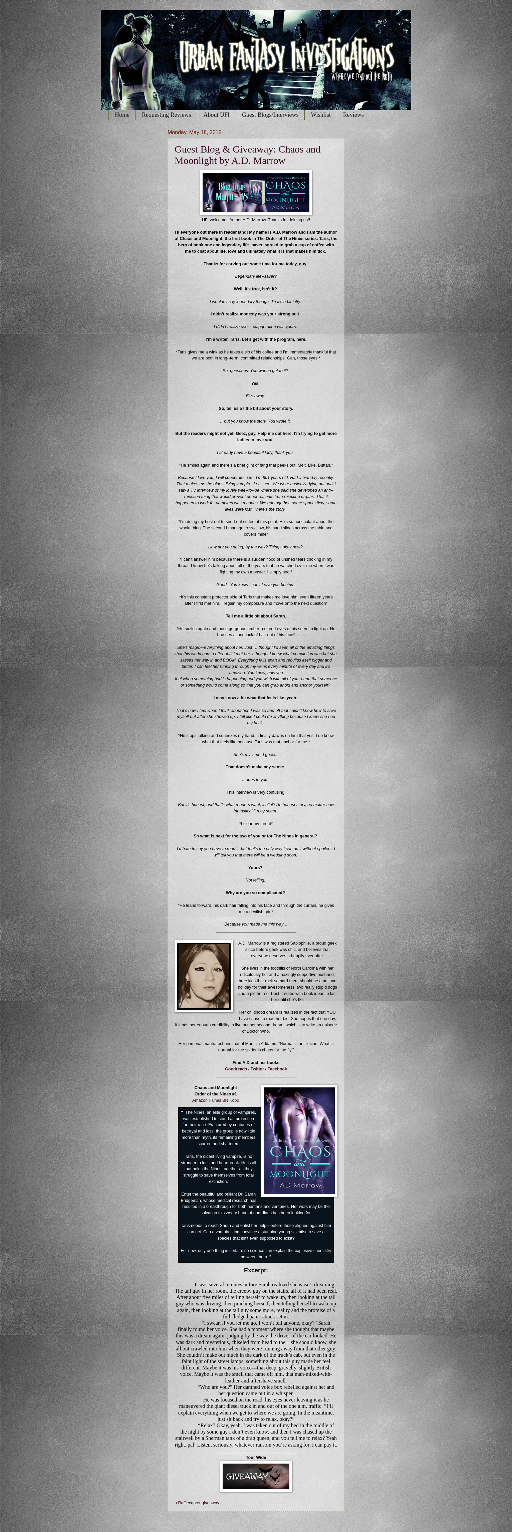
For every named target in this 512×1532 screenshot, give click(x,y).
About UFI (216, 114)
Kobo (234, 1100)
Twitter (257, 1069)
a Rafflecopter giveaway (197, 1503)
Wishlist (320, 114)
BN (225, 1100)
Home (122, 114)
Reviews (353, 114)
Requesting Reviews (166, 114)
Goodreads (236, 1069)
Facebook (277, 1069)
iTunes (215, 1100)
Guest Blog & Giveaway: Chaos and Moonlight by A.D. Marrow (247, 155)
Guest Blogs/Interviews (270, 114)
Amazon (200, 1100)
